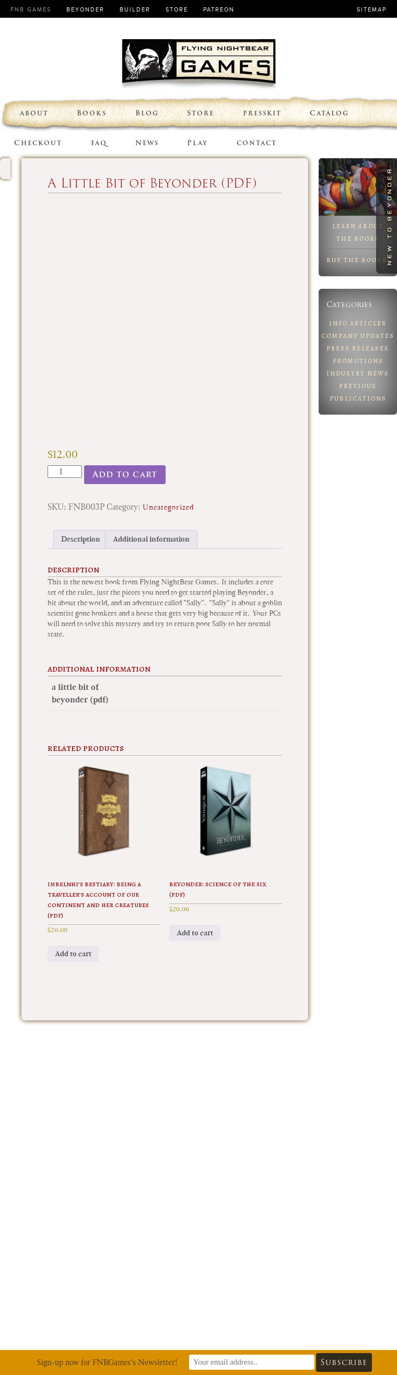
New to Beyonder (389, 216)
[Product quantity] (65, 471)
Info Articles (358, 323)
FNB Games (30, 9)
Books (92, 113)
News (147, 142)
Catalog (329, 113)
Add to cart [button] (73, 954)
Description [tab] (80, 539)
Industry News (357, 373)
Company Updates (357, 336)
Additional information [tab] (151, 539)
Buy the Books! (358, 260)
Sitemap (372, 9)
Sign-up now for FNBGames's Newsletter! (107, 1362)
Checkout (38, 142)
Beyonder (85, 9)
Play (197, 142)
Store (177, 9)
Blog (147, 113)
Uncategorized (168, 507)
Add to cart (124, 474)
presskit (262, 113)
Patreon (219, 9)
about (34, 113)
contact (257, 142)
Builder (135, 9)
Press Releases (357, 348)
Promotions (358, 361)
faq (99, 142)
